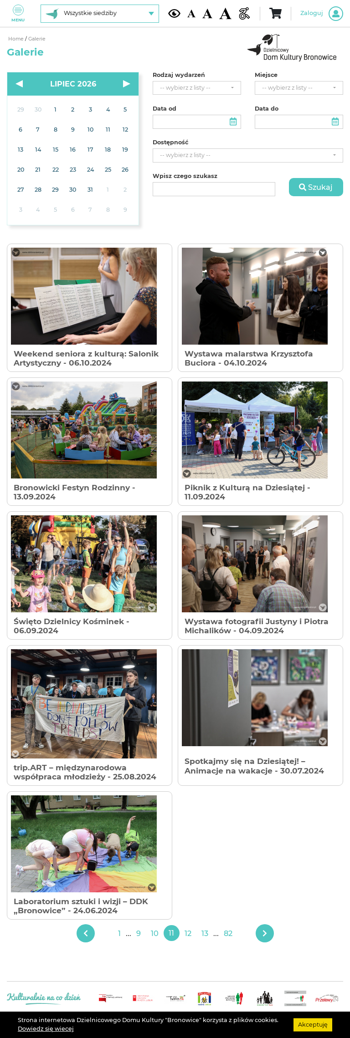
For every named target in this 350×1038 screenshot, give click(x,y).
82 (228, 933)
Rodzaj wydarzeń (179, 75)
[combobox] (197, 88)
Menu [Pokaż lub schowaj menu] (18, 13)
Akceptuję (313, 1024)
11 (171, 933)
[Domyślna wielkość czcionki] (191, 13)
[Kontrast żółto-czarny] (174, 13)
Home (16, 39)
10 (155, 933)
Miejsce (266, 75)
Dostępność (170, 142)
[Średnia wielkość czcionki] (207, 13)
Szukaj (316, 187)
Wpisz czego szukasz (185, 176)
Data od (164, 109)
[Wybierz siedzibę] (100, 14)
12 (188, 933)
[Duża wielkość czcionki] (225, 14)
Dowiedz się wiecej (46, 1028)
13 (204, 933)
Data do (266, 109)
